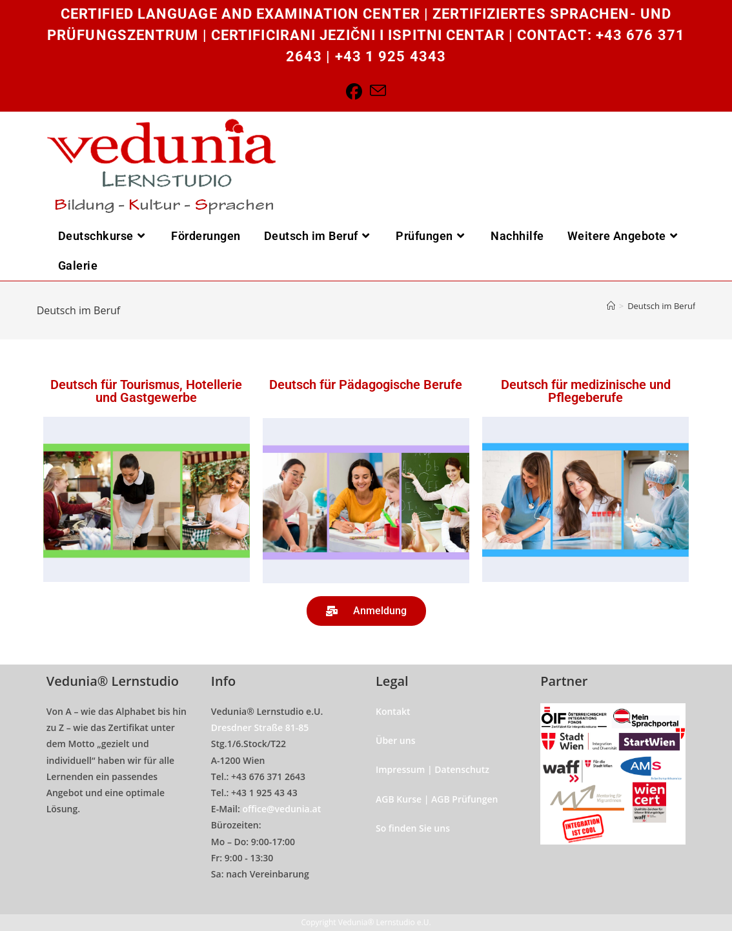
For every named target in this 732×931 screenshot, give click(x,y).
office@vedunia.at (281, 809)
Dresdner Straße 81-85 (260, 727)
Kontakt (393, 711)
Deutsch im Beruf (661, 306)
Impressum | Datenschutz (432, 769)
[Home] (611, 306)
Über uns (395, 740)
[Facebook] (354, 91)
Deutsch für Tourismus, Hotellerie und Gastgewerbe (146, 391)
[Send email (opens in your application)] (378, 91)
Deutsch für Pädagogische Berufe (365, 384)
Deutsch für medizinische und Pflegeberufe (586, 391)
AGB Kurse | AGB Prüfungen (437, 799)
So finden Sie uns (413, 828)
